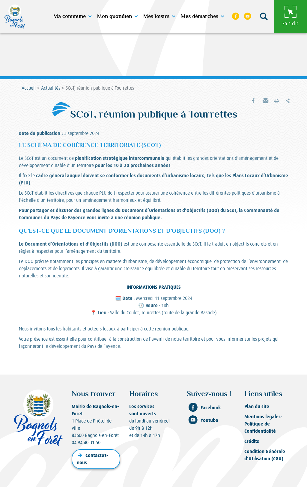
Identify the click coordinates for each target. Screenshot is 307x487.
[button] (263, 16)
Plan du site (256, 406)
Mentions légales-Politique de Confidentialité (263, 424)
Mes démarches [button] (199, 16)
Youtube (202, 420)
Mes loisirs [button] (156, 16)
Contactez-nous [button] (92, 459)
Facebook (204, 408)
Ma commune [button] (69, 16)
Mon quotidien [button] (114, 16)
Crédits (251, 441)
